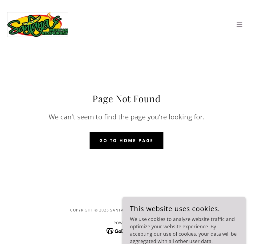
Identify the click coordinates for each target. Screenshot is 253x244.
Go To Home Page (126, 140)
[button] (239, 24)
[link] (37, 24)
